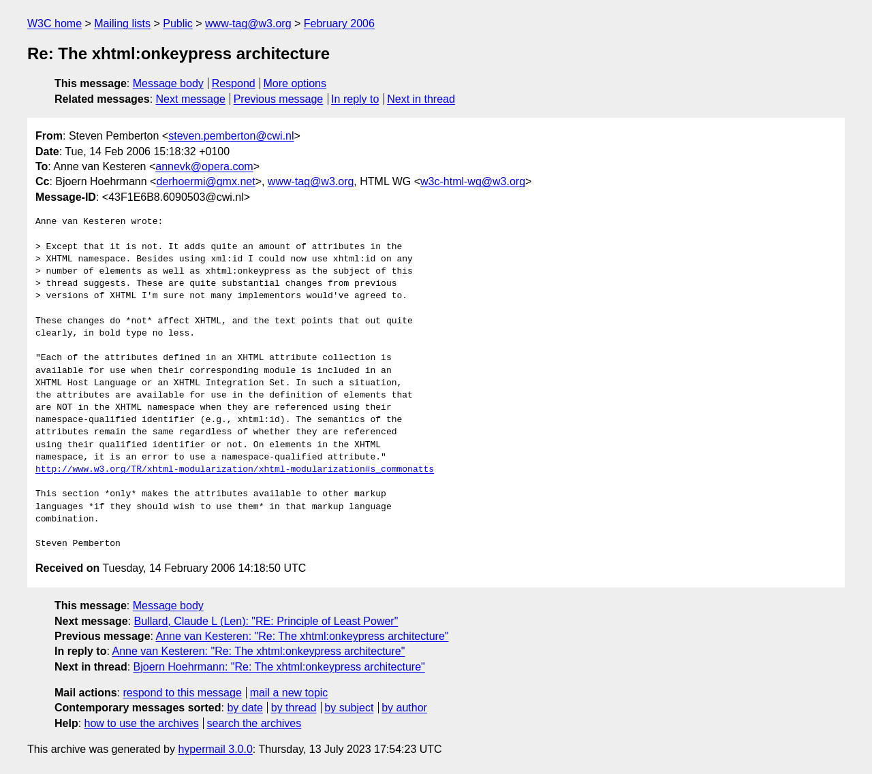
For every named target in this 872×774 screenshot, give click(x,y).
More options (295, 83)
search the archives (254, 723)
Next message (190, 99)
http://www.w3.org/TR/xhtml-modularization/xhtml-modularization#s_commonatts (234, 470)
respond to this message (182, 692)
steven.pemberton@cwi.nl (231, 136)
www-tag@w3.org (248, 23)
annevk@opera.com (204, 166)
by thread (294, 707)
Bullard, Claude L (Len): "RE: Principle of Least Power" (266, 621)
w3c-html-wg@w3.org (472, 181)
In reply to (355, 99)
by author (404, 707)
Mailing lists (122, 23)
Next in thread (421, 99)
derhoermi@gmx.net (205, 181)
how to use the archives (141, 723)
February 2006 (339, 23)
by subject (348, 707)
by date (244, 707)
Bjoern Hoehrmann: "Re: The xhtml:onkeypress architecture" (279, 667)
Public (178, 23)
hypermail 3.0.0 (215, 749)
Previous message (279, 99)
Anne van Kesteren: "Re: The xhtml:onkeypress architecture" (302, 636)
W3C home (54, 23)
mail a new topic (289, 692)
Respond (233, 83)
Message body (168, 83)
